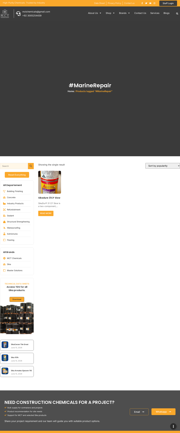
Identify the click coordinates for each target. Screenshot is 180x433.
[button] (177, 13)
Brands (124, 13)
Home (71, 91)
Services (154, 13)
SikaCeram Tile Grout (19, 344)
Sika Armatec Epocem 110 (21, 371)
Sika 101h (14, 357)
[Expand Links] (173, 426)
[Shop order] (162, 166)
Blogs (166, 13)
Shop (110, 13)
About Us (95, 13)
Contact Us (140, 13)
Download (17, 299)
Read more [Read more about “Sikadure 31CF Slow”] (45, 213)
